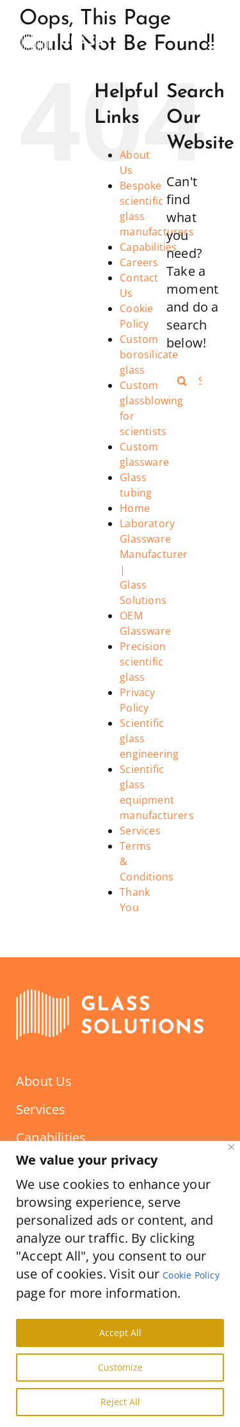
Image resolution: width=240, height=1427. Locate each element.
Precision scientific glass (143, 661)
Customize (120, 1367)
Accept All (120, 1333)
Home (135, 508)
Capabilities (148, 247)
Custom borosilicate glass (149, 354)
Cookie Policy (191, 1275)
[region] (120, 1284)
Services (140, 831)
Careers (139, 262)
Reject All (120, 1402)
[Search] (182, 381)
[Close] (231, 1147)
